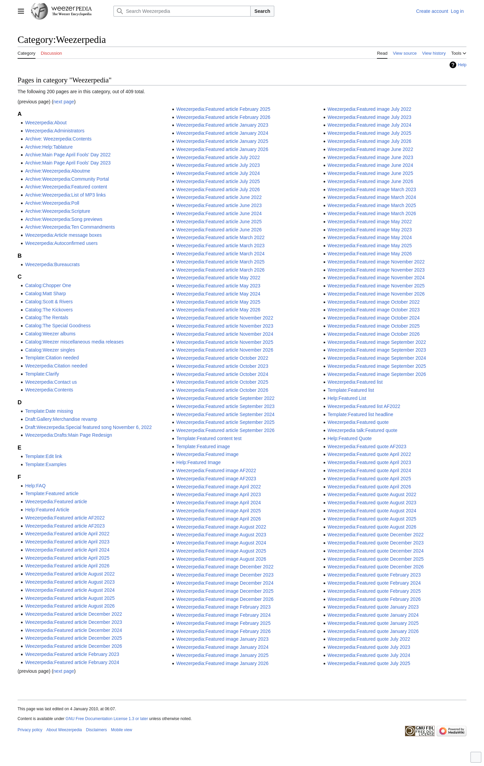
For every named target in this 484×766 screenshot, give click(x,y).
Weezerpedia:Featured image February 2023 (223, 607)
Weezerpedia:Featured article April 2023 (67, 541)
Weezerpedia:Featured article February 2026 (223, 117)
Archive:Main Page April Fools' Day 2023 (67, 162)
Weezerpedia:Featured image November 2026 (376, 294)
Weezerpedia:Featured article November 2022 (224, 318)
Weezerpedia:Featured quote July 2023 (369, 647)
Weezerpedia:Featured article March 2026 (220, 270)
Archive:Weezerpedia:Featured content (66, 186)
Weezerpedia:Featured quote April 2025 (369, 478)
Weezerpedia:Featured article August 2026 (69, 606)
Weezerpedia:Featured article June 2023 (219, 205)
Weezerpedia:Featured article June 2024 (219, 213)
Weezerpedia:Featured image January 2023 (222, 639)
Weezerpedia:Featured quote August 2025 (372, 518)
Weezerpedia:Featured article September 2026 (225, 430)
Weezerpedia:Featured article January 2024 (222, 133)
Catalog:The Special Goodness (58, 325)
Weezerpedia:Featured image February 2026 (223, 631)
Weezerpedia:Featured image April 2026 (218, 518)
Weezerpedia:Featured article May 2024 (218, 294)
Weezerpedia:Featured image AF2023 (216, 478)
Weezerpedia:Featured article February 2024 (72, 662)
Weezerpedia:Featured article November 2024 (224, 334)
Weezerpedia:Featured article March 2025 (220, 261)
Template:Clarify (42, 374)
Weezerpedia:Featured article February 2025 (223, 109)
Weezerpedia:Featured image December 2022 (225, 566)
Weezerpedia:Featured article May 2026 (218, 309)
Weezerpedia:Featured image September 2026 (377, 374)
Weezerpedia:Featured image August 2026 (221, 559)
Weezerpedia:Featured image (207, 454)
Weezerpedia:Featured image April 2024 (218, 502)
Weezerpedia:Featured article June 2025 (219, 221)
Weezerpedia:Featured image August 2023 (221, 534)
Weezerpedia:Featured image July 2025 (369, 133)
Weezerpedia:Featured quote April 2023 (369, 462)
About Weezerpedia (64, 729)
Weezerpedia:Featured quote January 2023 (373, 607)
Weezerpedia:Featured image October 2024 (374, 318)
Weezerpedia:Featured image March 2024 (372, 197)
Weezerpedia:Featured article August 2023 (69, 582)
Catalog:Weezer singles (50, 350)
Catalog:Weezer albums (50, 333)
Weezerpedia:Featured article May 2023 (218, 285)
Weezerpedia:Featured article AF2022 (65, 517)
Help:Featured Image (198, 462)
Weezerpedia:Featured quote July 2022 (369, 639)
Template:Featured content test (208, 438)
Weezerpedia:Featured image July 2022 (369, 109)
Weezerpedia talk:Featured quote (363, 430)
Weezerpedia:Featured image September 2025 (377, 366)
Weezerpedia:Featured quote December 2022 (376, 534)
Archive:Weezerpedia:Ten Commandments (70, 227)
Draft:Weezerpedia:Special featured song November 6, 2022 (88, 427)
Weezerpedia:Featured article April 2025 (67, 558)
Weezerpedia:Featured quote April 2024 (369, 470)
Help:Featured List (347, 398)
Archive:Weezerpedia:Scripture (57, 211)
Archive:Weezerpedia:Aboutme (57, 171)
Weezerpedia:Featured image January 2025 (222, 655)
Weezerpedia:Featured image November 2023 (376, 270)
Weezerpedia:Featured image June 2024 (370, 165)
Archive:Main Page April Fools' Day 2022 (67, 154)
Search (262, 11)
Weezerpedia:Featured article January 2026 (222, 149)
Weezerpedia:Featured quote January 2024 (373, 615)
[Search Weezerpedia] (182, 11)
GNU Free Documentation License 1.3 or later (107, 718)
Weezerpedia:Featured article (56, 501)
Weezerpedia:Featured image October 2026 (374, 334)
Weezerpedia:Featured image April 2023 (218, 494)
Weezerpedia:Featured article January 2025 (222, 141)
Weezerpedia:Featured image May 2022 (370, 221)
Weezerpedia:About (46, 122)
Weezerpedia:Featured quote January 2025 (373, 623)
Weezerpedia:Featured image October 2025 (374, 326)
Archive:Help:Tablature (49, 147)
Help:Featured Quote (350, 438)
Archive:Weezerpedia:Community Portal (67, 179)
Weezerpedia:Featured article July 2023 (218, 165)
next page (63, 101)
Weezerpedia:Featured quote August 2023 (372, 502)
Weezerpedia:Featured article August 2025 (69, 598)
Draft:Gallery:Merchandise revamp (61, 419)
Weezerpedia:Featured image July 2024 (369, 125)
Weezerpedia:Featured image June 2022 (370, 149)
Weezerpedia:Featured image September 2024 (377, 358)
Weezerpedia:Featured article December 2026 (73, 646)
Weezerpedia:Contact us (51, 382)
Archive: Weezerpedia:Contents (58, 139)
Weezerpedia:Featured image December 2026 (225, 599)
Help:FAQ (35, 485)
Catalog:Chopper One (48, 285)
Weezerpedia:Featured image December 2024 (225, 583)
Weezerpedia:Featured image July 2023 (369, 117)
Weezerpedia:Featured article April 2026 (67, 565)
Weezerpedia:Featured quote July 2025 (369, 663)
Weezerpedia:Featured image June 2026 (370, 181)
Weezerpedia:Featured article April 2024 (67, 550)
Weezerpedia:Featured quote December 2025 (376, 559)
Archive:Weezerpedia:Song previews (63, 219)
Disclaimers (96, 729)
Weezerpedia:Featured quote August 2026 (372, 527)
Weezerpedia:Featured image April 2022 (218, 486)
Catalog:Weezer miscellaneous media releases (74, 341)
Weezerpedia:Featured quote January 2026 (373, 631)
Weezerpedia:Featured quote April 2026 (369, 486)
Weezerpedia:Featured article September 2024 (225, 414)
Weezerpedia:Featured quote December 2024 (376, 551)
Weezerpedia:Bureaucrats (52, 264)
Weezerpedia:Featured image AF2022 (216, 470)
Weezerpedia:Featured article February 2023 (72, 654)
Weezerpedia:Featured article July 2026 (218, 189)
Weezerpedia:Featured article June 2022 (219, 197)
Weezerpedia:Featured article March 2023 (220, 245)
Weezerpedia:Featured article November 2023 (224, 326)
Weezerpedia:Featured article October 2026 (222, 390)
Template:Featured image (203, 446)
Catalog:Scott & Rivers (49, 301)
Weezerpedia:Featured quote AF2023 (367, 446)
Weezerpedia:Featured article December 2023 (73, 622)
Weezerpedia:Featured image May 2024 (370, 237)
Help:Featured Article (47, 509)
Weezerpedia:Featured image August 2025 (221, 551)
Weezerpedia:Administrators (54, 130)
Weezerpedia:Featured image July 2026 (369, 141)
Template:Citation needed (52, 357)
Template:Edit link (43, 456)
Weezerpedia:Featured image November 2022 (376, 261)
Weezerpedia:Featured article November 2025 (224, 342)
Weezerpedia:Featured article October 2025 (222, 382)
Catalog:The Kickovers (49, 309)
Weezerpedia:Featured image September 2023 (377, 350)
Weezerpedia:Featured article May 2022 (218, 277)
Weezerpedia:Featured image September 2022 (377, 342)
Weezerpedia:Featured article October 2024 (222, 374)
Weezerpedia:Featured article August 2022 (69, 574)
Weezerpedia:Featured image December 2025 (225, 591)
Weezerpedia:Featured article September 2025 (225, 422)
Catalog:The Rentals (46, 317)
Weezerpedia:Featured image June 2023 (370, 157)
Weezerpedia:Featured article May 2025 (218, 302)
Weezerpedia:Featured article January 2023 (222, 125)
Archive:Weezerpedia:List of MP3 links (65, 195)
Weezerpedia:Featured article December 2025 (73, 638)
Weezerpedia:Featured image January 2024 (222, 647)
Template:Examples (45, 464)
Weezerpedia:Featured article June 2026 (219, 229)
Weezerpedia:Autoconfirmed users (61, 243)
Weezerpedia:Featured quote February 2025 (374, 591)
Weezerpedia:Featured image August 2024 (221, 542)
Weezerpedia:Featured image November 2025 (376, 285)
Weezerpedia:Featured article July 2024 (218, 173)
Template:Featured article (51, 493)
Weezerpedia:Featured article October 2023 (222, 366)
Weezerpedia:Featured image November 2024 (376, 277)
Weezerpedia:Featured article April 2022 (67, 533)
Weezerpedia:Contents (49, 389)
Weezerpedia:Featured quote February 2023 (374, 575)
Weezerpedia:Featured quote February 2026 (374, 599)
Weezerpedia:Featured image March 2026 (372, 213)
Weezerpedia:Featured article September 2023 (225, 406)
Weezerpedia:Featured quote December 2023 (376, 542)
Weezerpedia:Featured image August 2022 (221, 527)
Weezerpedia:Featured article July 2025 (218, 181)
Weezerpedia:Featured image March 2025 (372, 205)
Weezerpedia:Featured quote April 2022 (369, 454)
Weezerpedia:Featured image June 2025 (370, 173)
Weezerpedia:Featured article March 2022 (220, 237)
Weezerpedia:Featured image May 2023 (370, 229)
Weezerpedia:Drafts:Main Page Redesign (68, 435)
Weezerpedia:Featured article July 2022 (218, 157)
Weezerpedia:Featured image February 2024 (223, 615)
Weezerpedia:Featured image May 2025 (370, 245)
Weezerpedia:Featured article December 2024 (73, 630)
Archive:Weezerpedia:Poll (52, 203)
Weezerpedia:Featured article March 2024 (220, 253)
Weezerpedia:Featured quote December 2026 (376, 566)
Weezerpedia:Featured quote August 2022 (372, 494)
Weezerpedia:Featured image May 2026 (370, 253)
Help (462, 64)
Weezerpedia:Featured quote (358, 422)
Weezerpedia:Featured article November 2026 (224, 350)
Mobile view (121, 729)
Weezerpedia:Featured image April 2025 (218, 510)
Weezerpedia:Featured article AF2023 (65, 526)
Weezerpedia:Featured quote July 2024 (369, 655)
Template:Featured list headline (360, 414)
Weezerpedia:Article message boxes (63, 235)
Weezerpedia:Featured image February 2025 (223, 623)
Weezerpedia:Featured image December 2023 (225, 575)
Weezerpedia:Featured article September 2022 (225, 398)
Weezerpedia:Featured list (355, 382)
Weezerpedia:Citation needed (56, 365)
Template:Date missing (49, 411)
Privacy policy (30, 729)
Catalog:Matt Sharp (45, 293)
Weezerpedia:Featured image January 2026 (222, 663)
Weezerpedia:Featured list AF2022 (364, 406)
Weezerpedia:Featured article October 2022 (222, 358)
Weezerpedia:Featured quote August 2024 (372, 510)
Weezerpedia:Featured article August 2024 (69, 590)
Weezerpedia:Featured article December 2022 (73, 614)
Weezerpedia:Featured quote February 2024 (374, 583)
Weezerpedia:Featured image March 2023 (372, 189)
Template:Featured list (351, 390)
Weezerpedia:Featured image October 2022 (374, 302)
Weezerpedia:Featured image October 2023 (374, 309)
